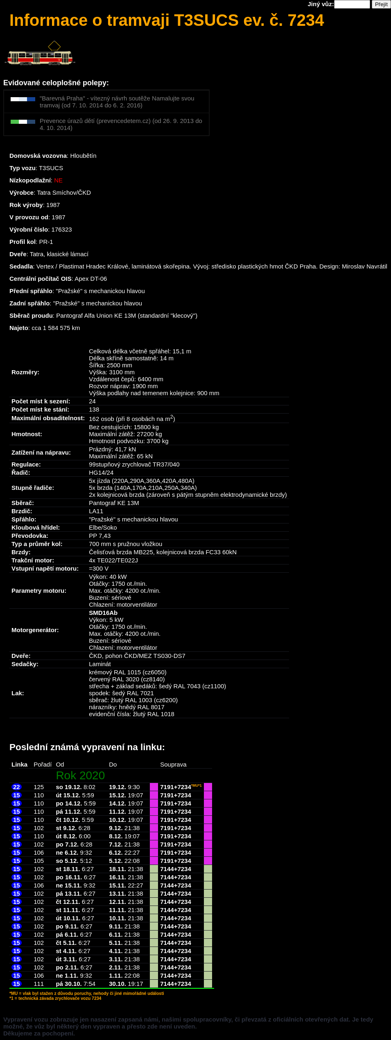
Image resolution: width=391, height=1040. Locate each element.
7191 (167, 786)
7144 (167, 868)
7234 (184, 786)
